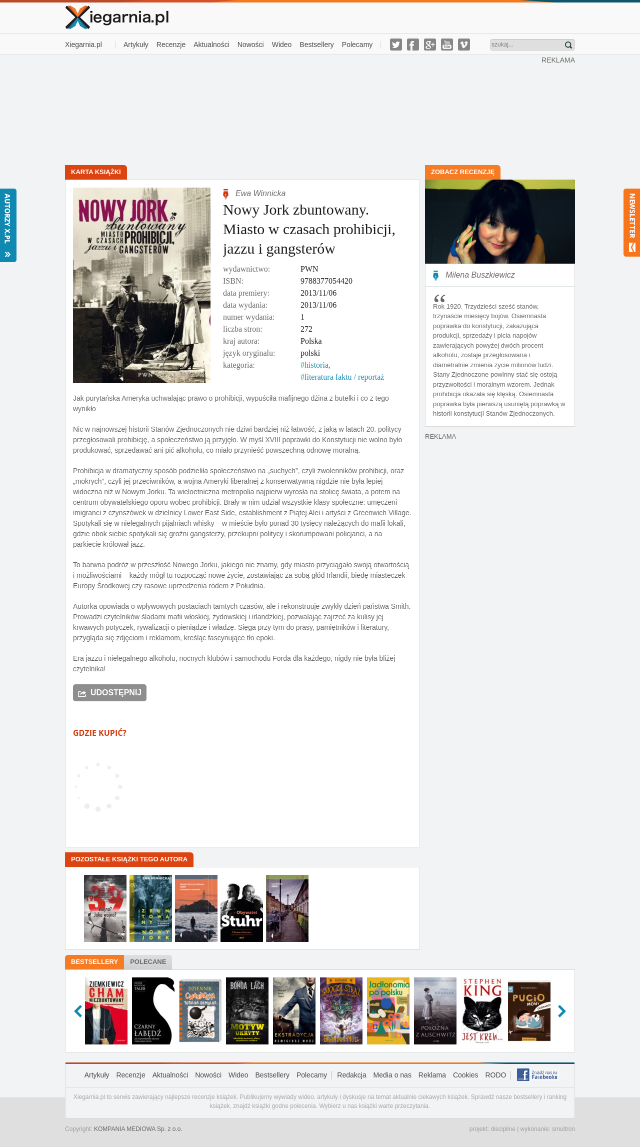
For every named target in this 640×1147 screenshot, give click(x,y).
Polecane (148, 961)
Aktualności (212, 45)
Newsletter (632, 223)
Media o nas (393, 1075)
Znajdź (568, 45)
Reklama (432, 1075)
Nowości (251, 45)
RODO (495, 1075)
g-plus (430, 45)
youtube (447, 45)
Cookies (465, 1075)
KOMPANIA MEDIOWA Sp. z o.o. (138, 1128)
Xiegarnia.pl (83, 45)
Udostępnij (116, 692)
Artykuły (136, 45)
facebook (413, 45)
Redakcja (351, 1075)
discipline (502, 1128)
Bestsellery (317, 45)
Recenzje (171, 45)
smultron (563, 1128)
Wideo (282, 45)
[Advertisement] (303, 109)
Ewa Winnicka (261, 193)
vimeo (464, 45)
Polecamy (357, 45)
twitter (396, 45)
